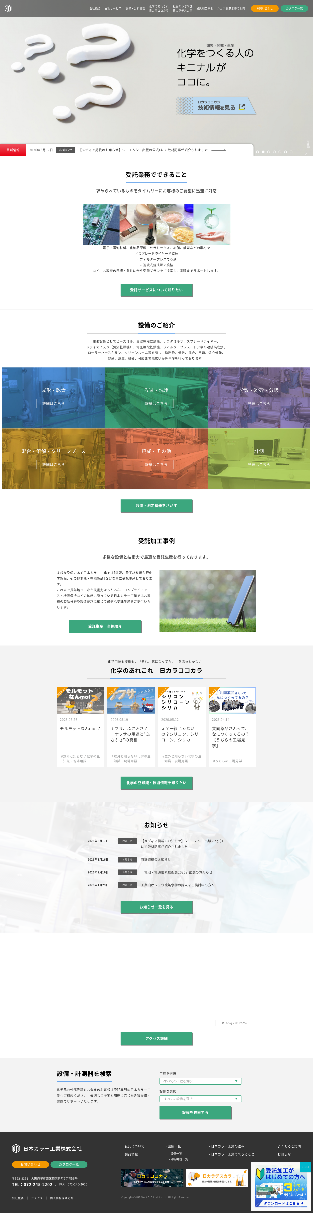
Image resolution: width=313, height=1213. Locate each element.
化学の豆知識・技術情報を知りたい (157, 783)
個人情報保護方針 (61, 1198)
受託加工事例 (204, 8)
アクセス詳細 (156, 1038)
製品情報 (131, 1154)
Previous (32, 75)
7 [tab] (291, 152)
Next (280, 75)
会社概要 (95, 8)
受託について (135, 1146)
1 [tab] (257, 152)
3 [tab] (268, 152)
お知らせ (284, 1154)
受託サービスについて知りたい (156, 290)
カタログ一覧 (294, 8)
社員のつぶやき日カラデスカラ (182, 8)
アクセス (37, 1198)
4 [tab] (274, 152)
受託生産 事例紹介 (105, 626)
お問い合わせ (264, 8)
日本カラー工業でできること (233, 1154)
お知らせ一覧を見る (156, 907)
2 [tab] (263, 152)
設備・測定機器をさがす (156, 505)
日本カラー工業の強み (228, 1146)
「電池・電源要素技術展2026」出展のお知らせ (176, 872)
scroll (308, 142)
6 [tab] (285, 152)
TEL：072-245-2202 (32, 1184)
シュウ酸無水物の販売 (231, 8)
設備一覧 (176, 1153)
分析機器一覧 (179, 1159)
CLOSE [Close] (305, 1167)
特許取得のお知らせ (156, 859)
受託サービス (113, 8)
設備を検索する (195, 1112)
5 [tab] (279, 152)
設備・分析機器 (135, 8)
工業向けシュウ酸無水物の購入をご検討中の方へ (178, 885)
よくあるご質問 (289, 1146)
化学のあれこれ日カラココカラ (159, 8)
